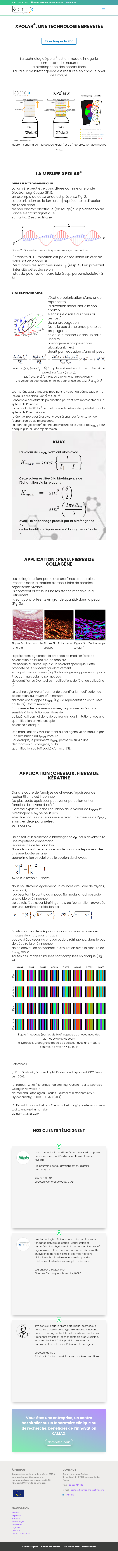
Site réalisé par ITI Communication (80, 1546)
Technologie (18, 1521)
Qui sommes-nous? (21, 1533)
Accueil (15, 1512)
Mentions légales (30, 1546)
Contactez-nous (59, 1442)
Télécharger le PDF (59, 41)
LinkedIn (71, 2)
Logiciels (16, 1527)
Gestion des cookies (50, 1546)
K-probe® (16, 1515)
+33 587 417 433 (21, 2)
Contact (16, 1530)
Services (16, 1518)
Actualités (17, 1524)
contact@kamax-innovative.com (87, 1489)
